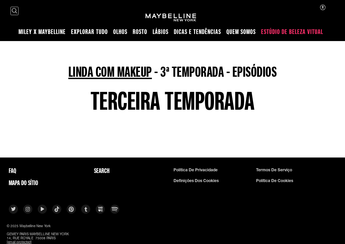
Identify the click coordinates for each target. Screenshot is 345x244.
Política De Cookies (274, 180)
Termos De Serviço (274, 170)
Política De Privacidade (196, 170)
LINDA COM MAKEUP (110, 71)
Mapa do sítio (23, 183)
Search (101, 171)
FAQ (12, 171)
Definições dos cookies (196, 180)
